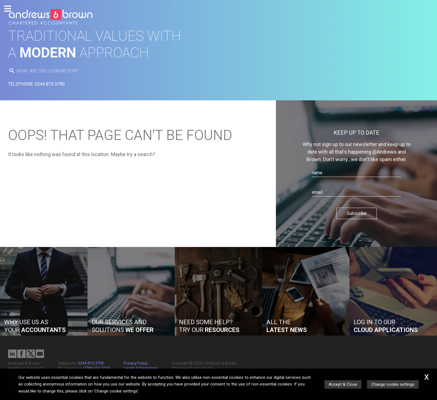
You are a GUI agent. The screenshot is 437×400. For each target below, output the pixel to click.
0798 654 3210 (97, 368)
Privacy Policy (136, 363)
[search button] (12, 70)
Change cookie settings (392, 384)
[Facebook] (21, 356)
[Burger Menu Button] (7, 8)
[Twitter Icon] (30, 356)
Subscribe (356, 213)
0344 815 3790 (91, 363)
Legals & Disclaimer (141, 368)
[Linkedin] (12, 356)
